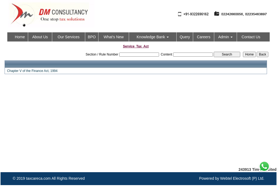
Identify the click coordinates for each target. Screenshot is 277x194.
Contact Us (251, 37)
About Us (40, 37)
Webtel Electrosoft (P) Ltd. (242, 178)
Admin (225, 37)
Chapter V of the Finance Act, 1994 (32, 71)
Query (185, 37)
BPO (92, 37)
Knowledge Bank (153, 37)
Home (20, 37)
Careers (203, 37)
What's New (114, 37)
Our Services (69, 37)
